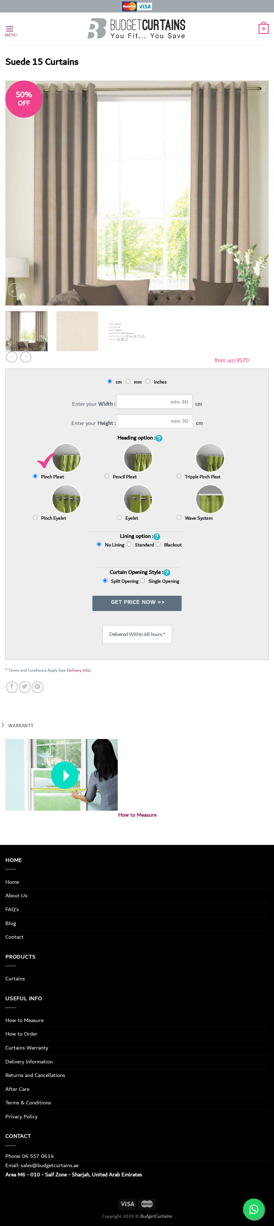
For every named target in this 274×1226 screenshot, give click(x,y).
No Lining (110, 545)
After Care (17, 1089)
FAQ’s (12, 909)
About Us (16, 895)
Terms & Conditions (28, 1102)
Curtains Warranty (26, 1047)
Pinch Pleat (48, 477)
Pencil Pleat (121, 477)
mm (135, 382)
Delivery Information (29, 1061)
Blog (10, 923)
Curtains (15, 978)
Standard (140, 550)
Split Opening (120, 581)
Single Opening (159, 581)
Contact (14, 937)
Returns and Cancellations (35, 1075)
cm (115, 382)
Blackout (169, 545)
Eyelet (127, 518)
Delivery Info (78, 670)
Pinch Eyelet (49, 518)
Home (12, 882)
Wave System (195, 518)
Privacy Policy (21, 1116)
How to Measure (137, 815)
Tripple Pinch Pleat (198, 477)
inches (157, 382)
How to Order (21, 1033)
